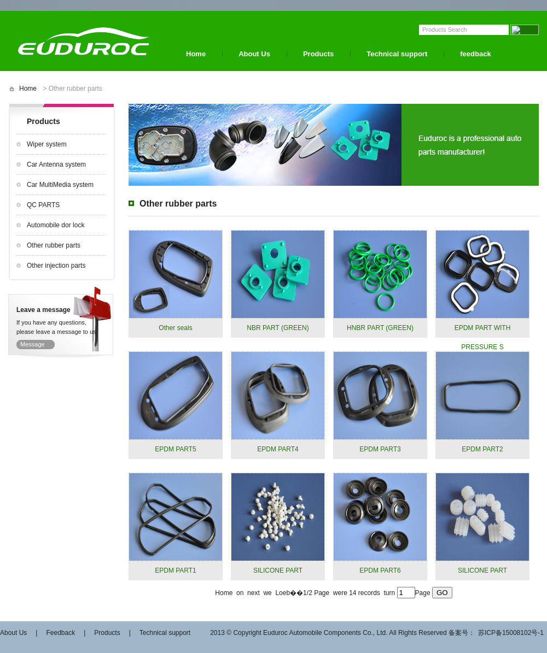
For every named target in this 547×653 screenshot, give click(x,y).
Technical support (396, 54)
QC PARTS (43, 205)
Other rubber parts (53, 245)
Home (196, 54)
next (254, 593)
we (268, 593)
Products (318, 54)
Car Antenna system (56, 164)
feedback (475, 54)
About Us (254, 54)
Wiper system (47, 144)
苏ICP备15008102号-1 (511, 633)
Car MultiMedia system (60, 185)
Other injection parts (56, 265)
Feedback (60, 633)
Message (32, 344)
